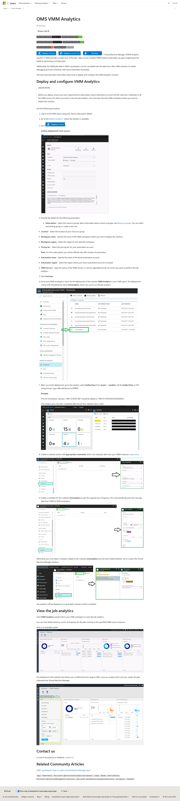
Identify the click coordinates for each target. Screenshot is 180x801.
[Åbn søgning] (169, 3)
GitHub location (55, 119)
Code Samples (16, 8)
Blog (38, 797)
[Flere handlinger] (175, 8)
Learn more (134, 454)
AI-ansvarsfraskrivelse (10, 797)
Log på (174, 3)
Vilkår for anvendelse (139, 797)
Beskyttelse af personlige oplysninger (65, 797)
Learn (5, 8)
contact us (69, 757)
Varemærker (153, 797)
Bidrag (47, 797)
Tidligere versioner (27, 797)
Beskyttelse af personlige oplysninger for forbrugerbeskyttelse (105, 797)
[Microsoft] (4, 3)
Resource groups (124, 223)
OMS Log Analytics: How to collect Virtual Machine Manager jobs (63, 770)
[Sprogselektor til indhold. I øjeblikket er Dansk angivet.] (7, 791)
